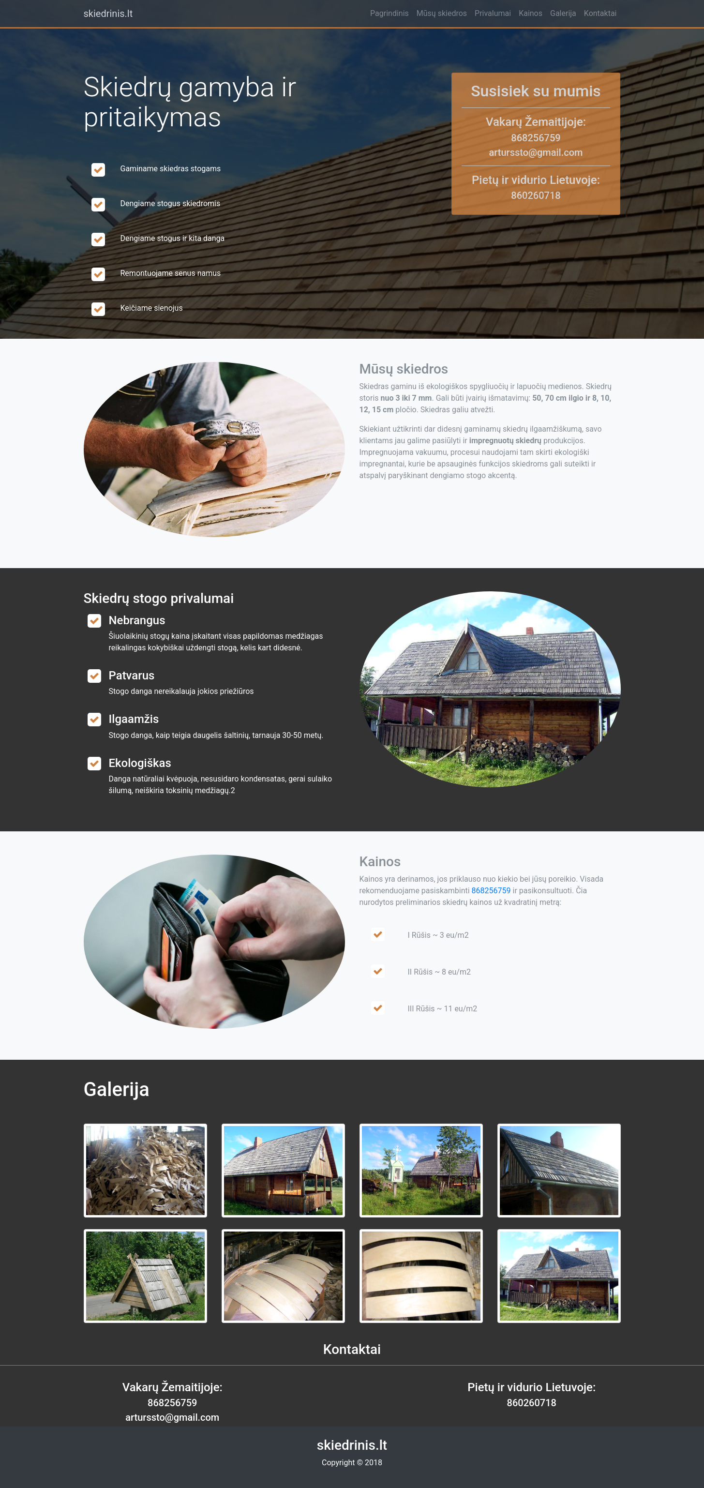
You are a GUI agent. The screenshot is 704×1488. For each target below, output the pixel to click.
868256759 (535, 138)
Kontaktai (600, 13)
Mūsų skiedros (442, 13)
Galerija (563, 13)
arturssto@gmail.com (536, 152)
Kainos (530, 13)
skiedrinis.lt (108, 13)
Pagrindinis (389, 13)
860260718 (535, 195)
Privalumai (493, 13)
